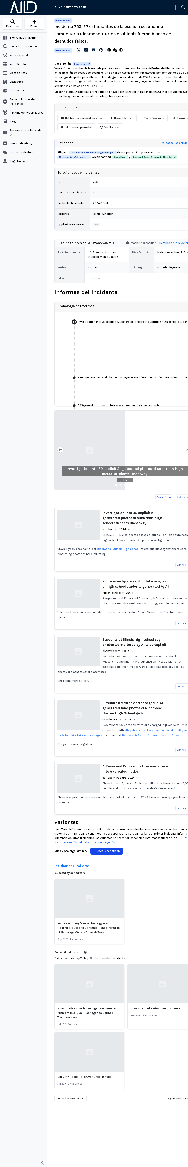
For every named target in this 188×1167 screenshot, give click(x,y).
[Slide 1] (116, 485)
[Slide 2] (120, 485)
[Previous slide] (60, 450)
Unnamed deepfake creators (74, 157)
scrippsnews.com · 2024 (118, 777)
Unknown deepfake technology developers (93, 152)
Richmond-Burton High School (118, 549)
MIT (96, 224)
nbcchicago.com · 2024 (117, 592)
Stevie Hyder (119, 157)
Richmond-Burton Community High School (154, 157)
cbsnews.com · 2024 (115, 651)
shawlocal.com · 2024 (116, 719)
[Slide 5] (134, 485)
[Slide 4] (129, 485)
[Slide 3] (125, 485)
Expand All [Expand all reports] (164, 497)
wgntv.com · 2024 (114, 529)
